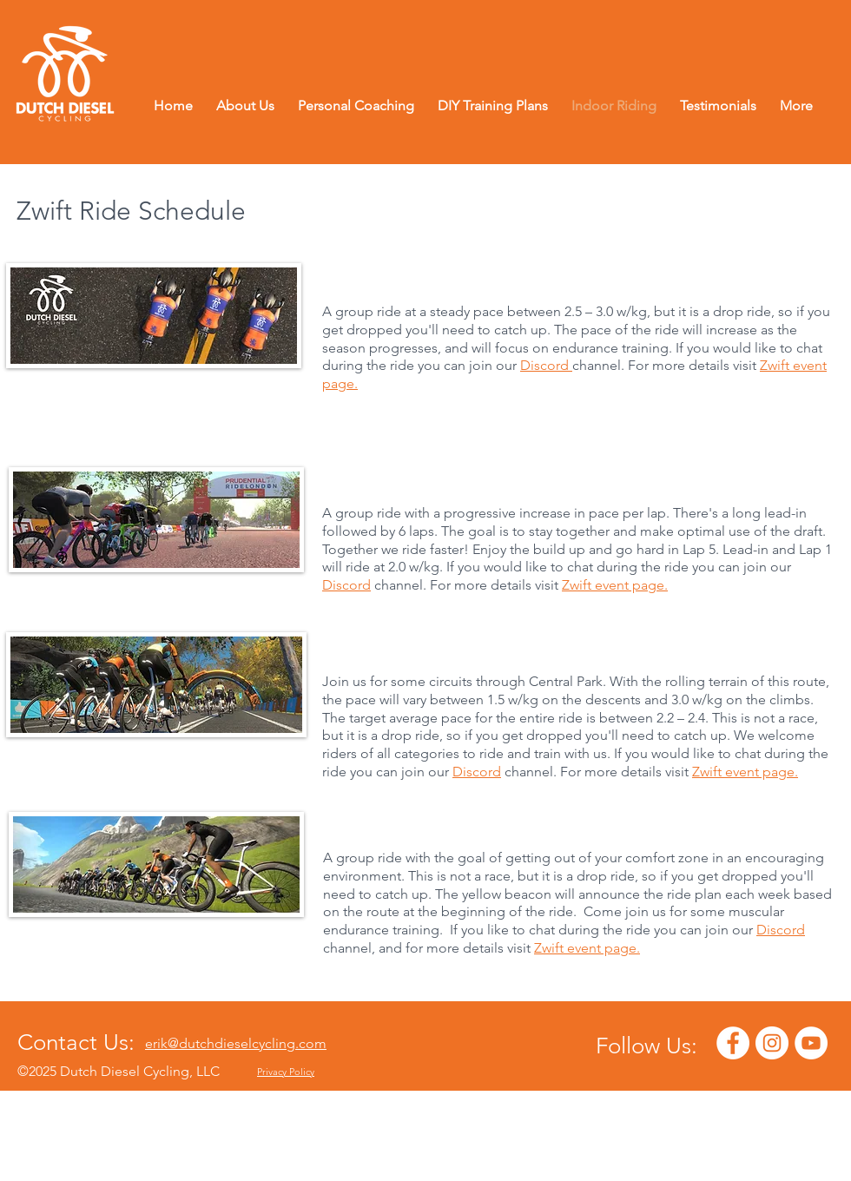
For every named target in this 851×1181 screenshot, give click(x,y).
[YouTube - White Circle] (811, 1042)
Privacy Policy (285, 1072)
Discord (544, 365)
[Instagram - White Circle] (771, 1042)
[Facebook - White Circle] (732, 1042)
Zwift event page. (615, 585)
